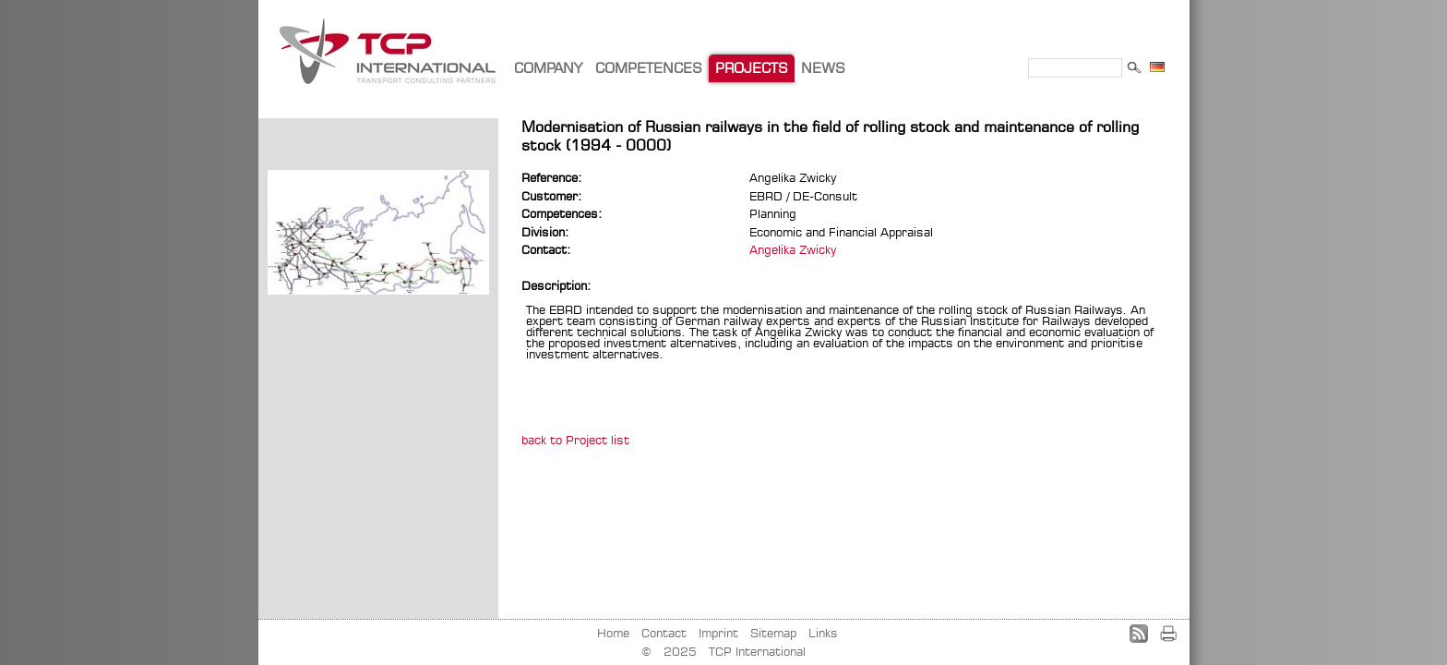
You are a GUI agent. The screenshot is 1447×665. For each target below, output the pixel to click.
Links (823, 632)
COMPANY (548, 68)
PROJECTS (751, 68)
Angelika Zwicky (792, 249)
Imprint (718, 632)
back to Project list (575, 439)
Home (613, 632)
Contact (664, 632)
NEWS (823, 68)
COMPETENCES (648, 68)
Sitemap (773, 632)
